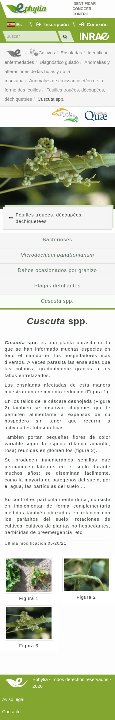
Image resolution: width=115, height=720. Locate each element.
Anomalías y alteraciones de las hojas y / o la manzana (57, 71)
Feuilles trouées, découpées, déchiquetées (49, 218)
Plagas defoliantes (57, 285)
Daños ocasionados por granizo (57, 270)
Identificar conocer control (84, 9)
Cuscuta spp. (51, 99)
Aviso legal (13, 699)
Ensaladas (71, 52)
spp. (57, 301)
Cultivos (42, 52)
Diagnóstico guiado (59, 62)
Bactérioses (57, 239)
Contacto (11, 711)
